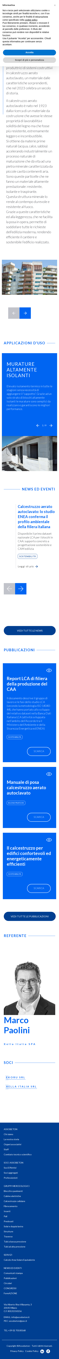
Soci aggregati (11, 1172)
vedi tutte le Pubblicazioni (30, 916)
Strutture (8, 1231)
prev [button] (9, 588)
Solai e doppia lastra (13, 1226)
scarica (39, 751)
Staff (6, 1149)
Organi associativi (12, 1144)
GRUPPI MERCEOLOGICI (17, 1186)
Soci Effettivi (10, 1167)
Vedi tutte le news (30, 630)
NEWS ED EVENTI (13, 1268)
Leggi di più (26, 566)
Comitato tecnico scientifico (18, 1154)
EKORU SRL (15, 1077)
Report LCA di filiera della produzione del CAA (27, 684)
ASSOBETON (10, 1129)
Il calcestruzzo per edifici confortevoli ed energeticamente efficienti (29, 856)
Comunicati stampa (13, 1273)
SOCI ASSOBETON (13, 1162)
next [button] (20, 588)
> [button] (25, 313)
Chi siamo (8, 1134)
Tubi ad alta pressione (14, 1246)
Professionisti (10, 1177)
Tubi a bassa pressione (15, 1241)
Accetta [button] (29, 52)
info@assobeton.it (20, 1317)
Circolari (8, 1283)
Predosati (8, 1221)
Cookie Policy (31, 1351)
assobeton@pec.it (18, 1321)
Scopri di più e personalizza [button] (29, 60)
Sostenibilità (27, 556)
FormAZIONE (10, 1293)
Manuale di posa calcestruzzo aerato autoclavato (26, 787)
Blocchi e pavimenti (13, 1191)
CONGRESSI (10, 1288)
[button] (37, 425)
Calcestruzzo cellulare (14, 1201)
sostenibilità (14, 737)
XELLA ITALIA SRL (21, 1086)
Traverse (8, 1236)
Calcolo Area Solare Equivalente (19, 1259)
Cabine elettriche (12, 1196)
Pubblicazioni (10, 1278)
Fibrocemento (10, 1206)
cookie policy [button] (31, 20)
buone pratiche (16, 803)
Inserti (7, 1211)
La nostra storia (11, 1139)
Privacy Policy (17, 1351)
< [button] (14, 313)
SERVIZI (8, 1254)
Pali (5, 1216)
